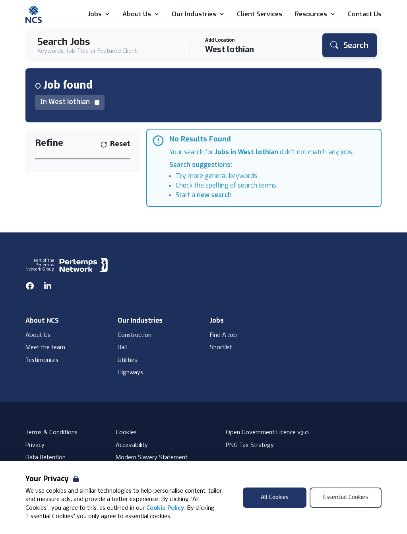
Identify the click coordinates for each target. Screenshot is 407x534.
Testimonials (41, 360)
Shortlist (221, 347)
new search (214, 195)
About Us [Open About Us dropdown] (140, 14)
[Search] (349, 45)
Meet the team (45, 347)
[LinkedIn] (48, 286)
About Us (37, 335)
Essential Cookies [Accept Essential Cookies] (345, 497)
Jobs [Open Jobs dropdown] (98, 14)
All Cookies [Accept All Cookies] (275, 497)
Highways (130, 373)
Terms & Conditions (51, 433)
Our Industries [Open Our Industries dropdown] (198, 14)
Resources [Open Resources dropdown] (315, 14)
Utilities (127, 360)
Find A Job (223, 335)
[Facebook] (29, 286)
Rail (122, 347)
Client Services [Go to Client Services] (259, 14)
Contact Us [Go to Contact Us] (365, 14)
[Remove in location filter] (70, 102)
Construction (134, 335)
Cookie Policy (165, 508)
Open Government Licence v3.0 (267, 433)
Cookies (126, 433)
